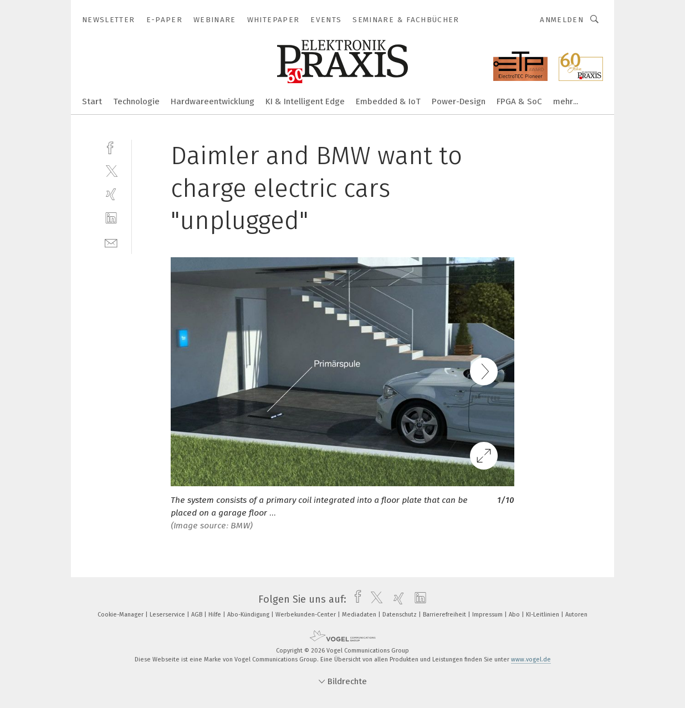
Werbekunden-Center (306, 614)
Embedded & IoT (388, 101)
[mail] (111, 242)
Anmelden (562, 19)
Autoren (576, 614)
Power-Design (458, 101)
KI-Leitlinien (543, 614)
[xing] (111, 194)
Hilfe (215, 614)
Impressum (488, 614)
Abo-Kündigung (249, 614)
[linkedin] (111, 218)
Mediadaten (360, 614)
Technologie (136, 101)
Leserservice (168, 614)
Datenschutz (400, 614)
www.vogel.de (531, 659)
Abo (515, 614)
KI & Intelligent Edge (305, 101)
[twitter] (111, 170)
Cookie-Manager (121, 614)
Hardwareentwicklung (212, 101)
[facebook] (111, 147)
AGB (197, 614)
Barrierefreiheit (445, 614)
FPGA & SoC (519, 101)
